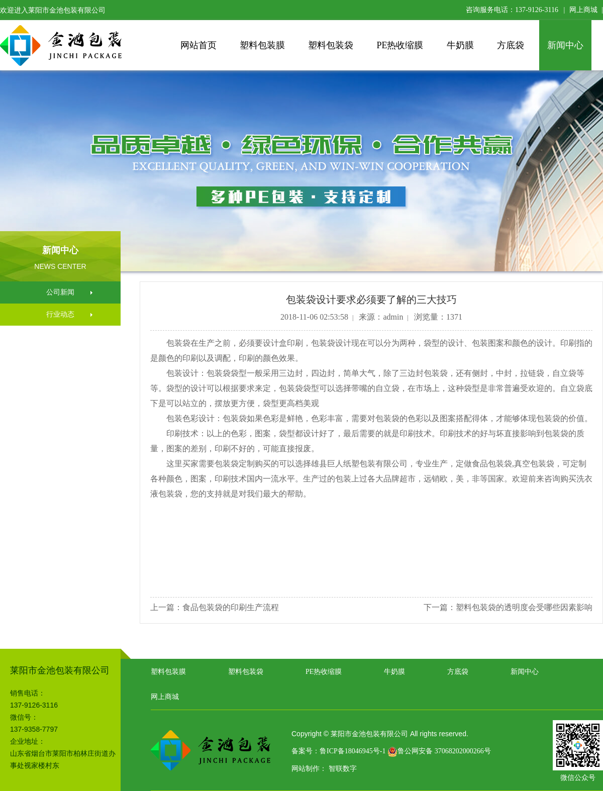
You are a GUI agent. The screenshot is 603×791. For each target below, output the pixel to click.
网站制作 (305, 768)
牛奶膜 (460, 45)
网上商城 (583, 10)
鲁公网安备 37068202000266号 (439, 751)
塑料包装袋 (330, 45)
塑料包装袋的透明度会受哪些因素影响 (524, 607)
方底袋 (510, 45)
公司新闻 (60, 292)
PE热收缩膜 (399, 45)
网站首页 (198, 45)
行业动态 (60, 314)
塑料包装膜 (262, 45)
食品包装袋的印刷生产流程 (230, 607)
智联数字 (343, 768)
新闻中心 (565, 45)
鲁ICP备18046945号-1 (352, 751)
